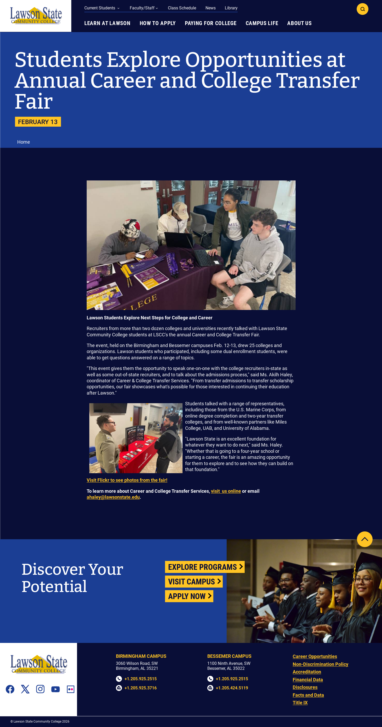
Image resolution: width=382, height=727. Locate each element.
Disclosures (305, 687)
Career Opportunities (315, 656)
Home (23, 142)
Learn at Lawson (107, 23)
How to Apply (158, 23)
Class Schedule (182, 7)
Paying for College (211, 23)
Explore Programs (202, 567)
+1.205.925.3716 (141, 687)
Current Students (100, 7)
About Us (299, 23)
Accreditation (307, 672)
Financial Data (308, 679)
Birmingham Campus (141, 656)
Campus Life (262, 23)
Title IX (300, 702)
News (210, 7)
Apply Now (186, 596)
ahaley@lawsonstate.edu (113, 497)
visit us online (226, 491)
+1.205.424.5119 (232, 687)
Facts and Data (308, 695)
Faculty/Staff (142, 7)
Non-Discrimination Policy (320, 664)
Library (231, 7)
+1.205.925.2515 (141, 678)
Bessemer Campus (229, 656)
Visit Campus (191, 581)
